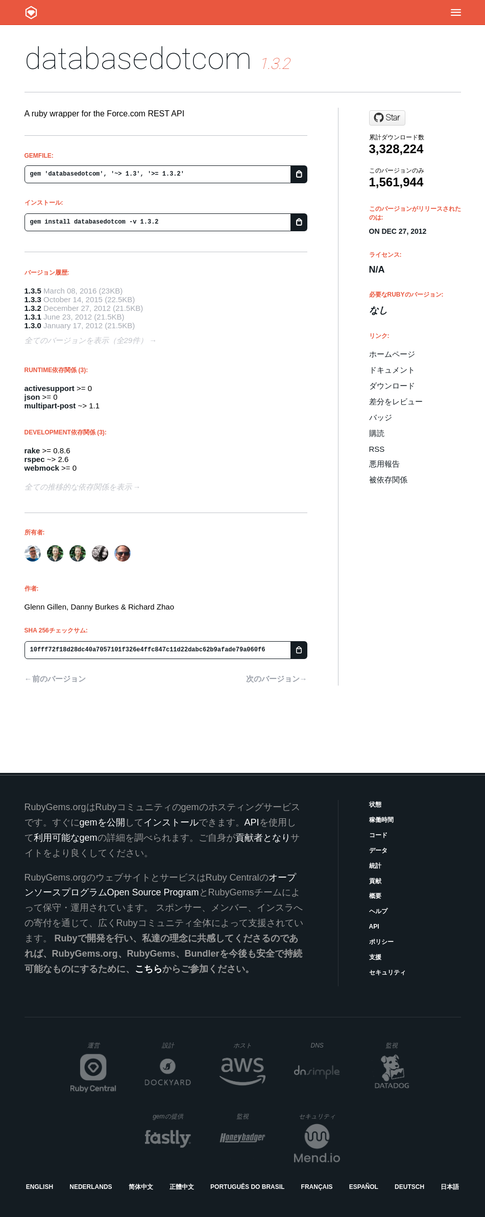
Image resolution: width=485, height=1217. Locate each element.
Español (363, 1186)
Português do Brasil (247, 1186)
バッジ (380, 417)
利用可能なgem (66, 838)
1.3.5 (33, 290)
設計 (176, 1045)
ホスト (249, 1045)
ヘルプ (378, 911)
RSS (377, 449)
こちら (148, 969)
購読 (376, 433)
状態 (375, 804)
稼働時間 (381, 819)
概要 (375, 895)
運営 (101, 1048)
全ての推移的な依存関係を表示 (78, 486)
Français (317, 1186)
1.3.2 (33, 308)
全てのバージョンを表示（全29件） (86, 340)
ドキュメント (392, 370)
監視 (400, 1045)
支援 (375, 957)
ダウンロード (392, 385)
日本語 (450, 1186)
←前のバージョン (55, 678)
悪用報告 (384, 463)
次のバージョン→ (276, 678)
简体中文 (141, 1186)
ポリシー (381, 941)
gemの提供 (172, 1116)
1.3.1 (33, 316)
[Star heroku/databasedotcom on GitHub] (387, 118)
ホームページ (392, 354)
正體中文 (181, 1186)
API (374, 926)
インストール (171, 822)
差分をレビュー (396, 401)
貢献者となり (262, 838)
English (39, 1186)
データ (378, 850)
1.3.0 (33, 325)
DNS (326, 1045)
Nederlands (90, 1186)
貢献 (375, 881)
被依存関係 (388, 479)
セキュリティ (387, 972)
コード (378, 835)
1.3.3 (33, 299)
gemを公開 (102, 822)
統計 (375, 865)
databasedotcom (138, 58)
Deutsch (409, 1186)
